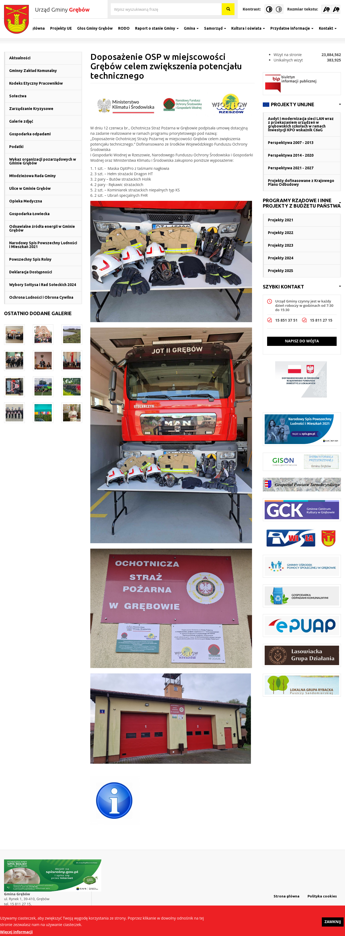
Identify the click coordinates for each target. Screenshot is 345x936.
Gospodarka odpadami (30, 134)
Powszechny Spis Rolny (30, 259)
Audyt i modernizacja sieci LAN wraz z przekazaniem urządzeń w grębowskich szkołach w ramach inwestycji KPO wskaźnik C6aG (301, 124)
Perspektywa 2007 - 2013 (290, 142)
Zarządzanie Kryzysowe (31, 108)
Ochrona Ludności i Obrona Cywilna (41, 297)
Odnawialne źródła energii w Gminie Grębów (42, 228)
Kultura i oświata (250, 28)
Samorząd (217, 28)
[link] (302, 104)
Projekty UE (63, 28)
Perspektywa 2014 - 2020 (290, 155)
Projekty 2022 (280, 232)
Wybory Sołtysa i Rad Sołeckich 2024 (42, 285)
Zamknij (333, 923)
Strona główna (33, 28)
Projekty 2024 (280, 258)
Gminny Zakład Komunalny (33, 70)
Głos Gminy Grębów (97, 28)
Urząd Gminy (62, 9)
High (269, 9)
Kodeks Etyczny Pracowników (36, 83)
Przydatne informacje (294, 28)
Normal (278, 9)
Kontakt (330, 28)
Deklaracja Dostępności (30, 272)
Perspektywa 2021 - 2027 (290, 168)
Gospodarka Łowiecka (29, 214)
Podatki (16, 146)
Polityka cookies (322, 896)
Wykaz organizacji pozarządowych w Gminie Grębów (42, 161)
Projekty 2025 (280, 271)
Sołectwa (17, 96)
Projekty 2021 (280, 220)
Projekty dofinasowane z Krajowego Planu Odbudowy (301, 182)
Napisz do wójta (302, 340)
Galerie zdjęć (21, 121)
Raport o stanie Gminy (159, 28)
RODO (126, 28)
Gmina (193, 28)
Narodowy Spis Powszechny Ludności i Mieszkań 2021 (43, 245)
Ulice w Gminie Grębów (30, 188)
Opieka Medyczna (25, 201)
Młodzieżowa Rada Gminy (32, 176)
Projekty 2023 (280, 245)
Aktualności (19, 58)
